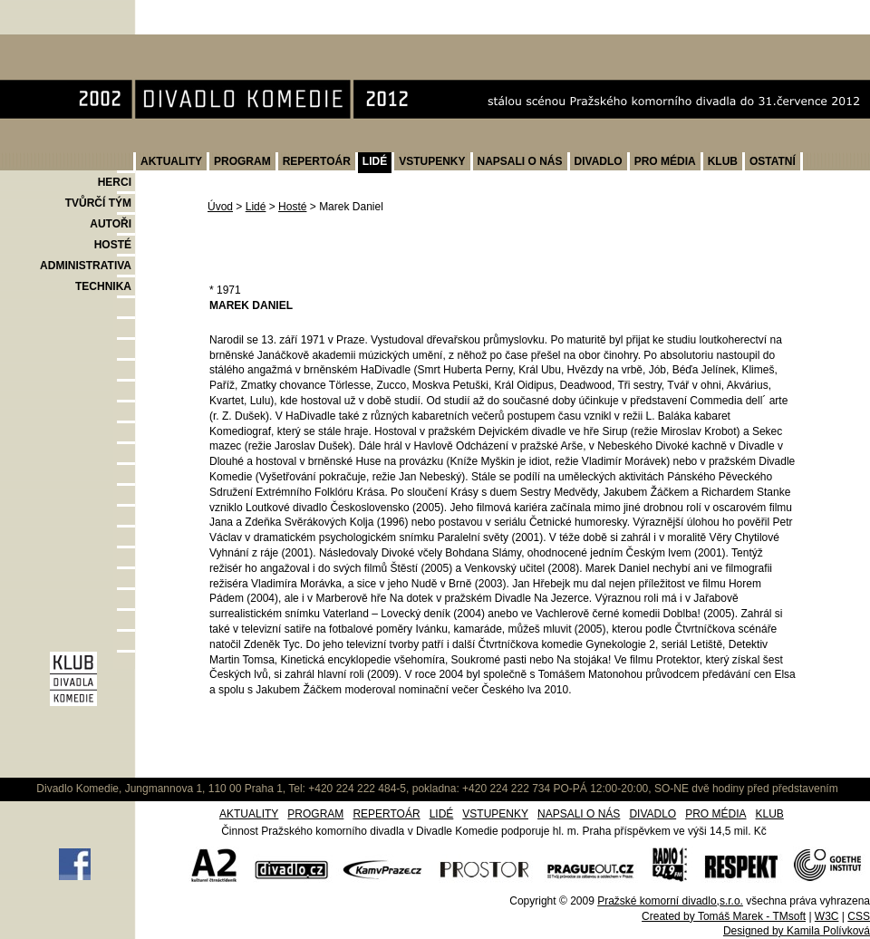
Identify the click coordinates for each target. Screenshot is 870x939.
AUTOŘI (110, 224)
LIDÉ (374, 161)
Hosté (292, 206)
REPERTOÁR (317, 161)
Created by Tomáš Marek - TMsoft (724, 916)
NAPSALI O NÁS (520, 161)
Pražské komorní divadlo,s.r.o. (670, 901)
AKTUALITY (171, 161)
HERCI (114, 182)
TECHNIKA (103, 286)
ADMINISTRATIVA (85, 265)
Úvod (220, 206)
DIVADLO (599, 161)
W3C (827, 916)
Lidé (256, 206)
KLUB (723, 161)
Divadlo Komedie (57, 44)
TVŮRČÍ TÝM (98, 203)
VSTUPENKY (432, 161)
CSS (858, 916)
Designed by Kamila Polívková (796, 930)
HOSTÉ (112, 244)
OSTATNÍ (772, 161)
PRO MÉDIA (665, 161)
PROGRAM (242, 161)
